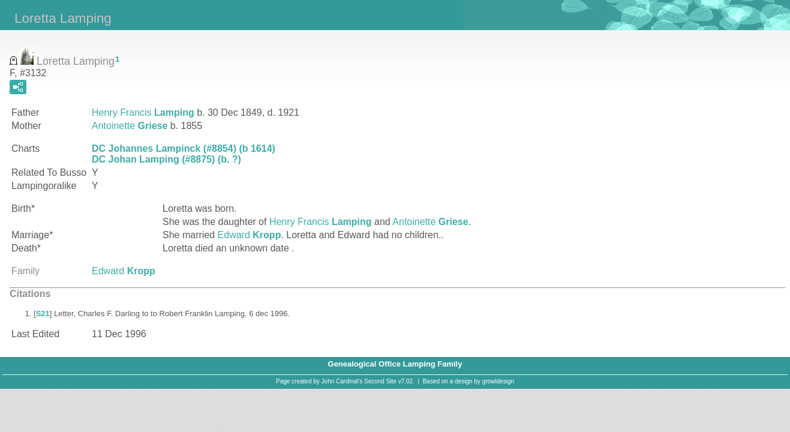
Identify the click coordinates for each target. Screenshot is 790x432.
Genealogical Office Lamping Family (395, 363)
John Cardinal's (342, 381)
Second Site (380, 381)
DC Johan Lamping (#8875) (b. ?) (166, 159)
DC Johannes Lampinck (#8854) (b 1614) (183, 148)
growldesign (498, 381)
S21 (43, 313)
